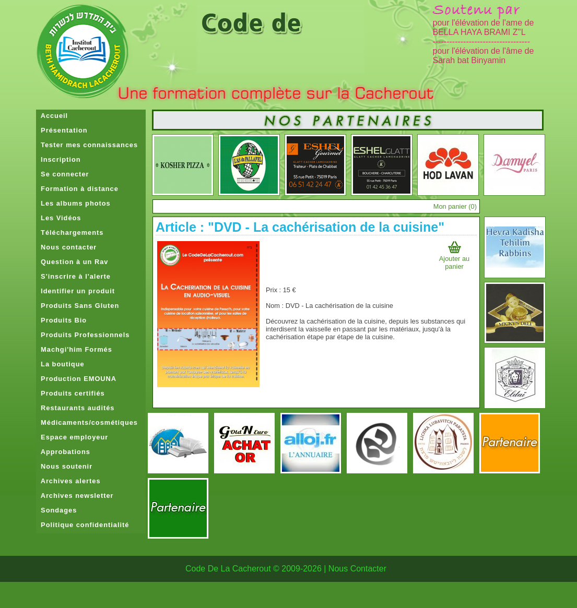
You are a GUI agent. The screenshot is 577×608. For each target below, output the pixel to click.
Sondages (56, 510)
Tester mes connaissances (87, 145)
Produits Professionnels (82, 335)
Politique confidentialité (82, 525)
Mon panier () (455, 206)
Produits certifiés (70, 393)
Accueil (52, 116)
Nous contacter (66, 247)
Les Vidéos (58, 218)
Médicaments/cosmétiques (87, 422)
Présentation (62, 130)
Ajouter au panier (454, 258)
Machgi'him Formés (74, 349)
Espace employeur (72, 437)
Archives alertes (68, 481)
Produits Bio (61, 320)
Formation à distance (77, 189)
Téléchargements (69, 232)
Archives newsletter (75, 495)
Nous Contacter (357, 568)
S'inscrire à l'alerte (73, 276)
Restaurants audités (75, 408)
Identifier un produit (75, 291)
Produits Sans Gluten (77, 305)
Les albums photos (73, 203)
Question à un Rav (72, 262)
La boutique (60, 364)
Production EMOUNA (76, 379)
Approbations (63, 452)
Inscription (58, 159)
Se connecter (62, 174)
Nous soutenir (64, 466)
